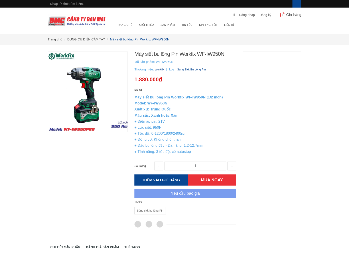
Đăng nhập (247, 15)
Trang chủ (124, 24)
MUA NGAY (212, 180)
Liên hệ (229, 24)
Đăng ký (265, 15)
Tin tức (187, 24)
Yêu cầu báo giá (185, 193)
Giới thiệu (146, 24)
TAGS (138, 202)
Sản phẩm (167, 24)
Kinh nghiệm (208, 24)
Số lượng (140, 166)
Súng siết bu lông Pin (150, 210)
